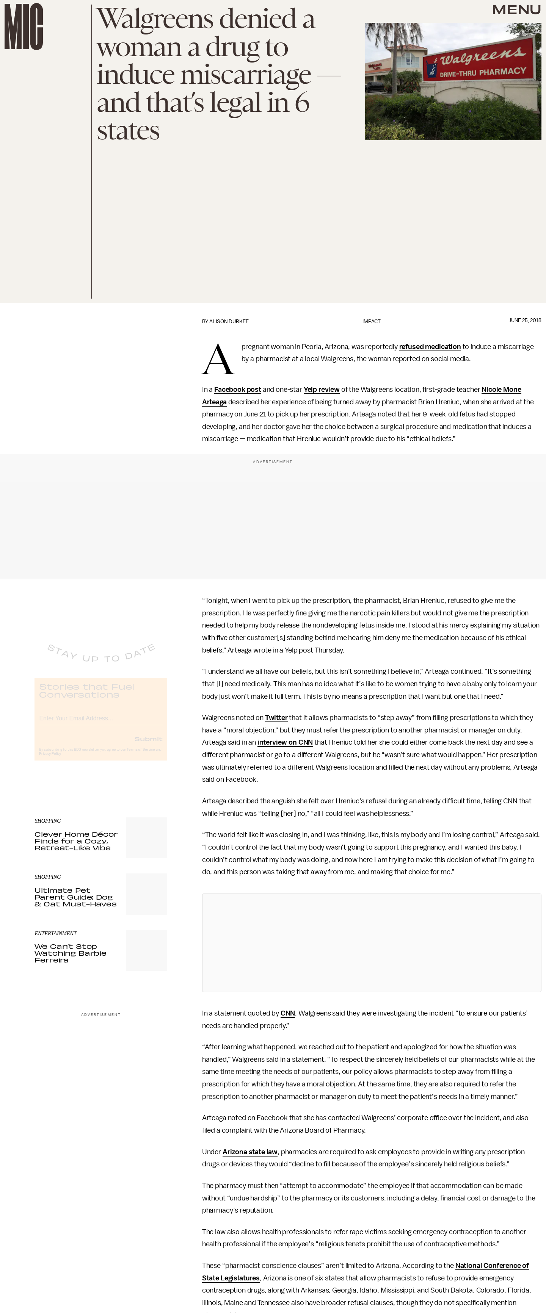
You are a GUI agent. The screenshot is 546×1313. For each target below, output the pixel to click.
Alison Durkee (229, 321)
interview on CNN (285, 742)
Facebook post (237, 389)
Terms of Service (141, 755)
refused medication (430, 347)
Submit (149, 744)
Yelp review (322, 389)
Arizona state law (250, 1152)
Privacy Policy (50, 760)
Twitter (276, 717)
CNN (288, 1013)
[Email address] (101, 723)
